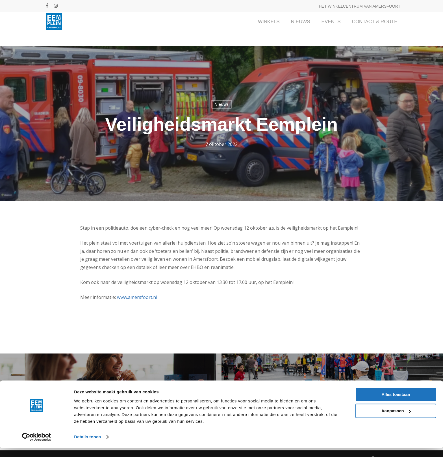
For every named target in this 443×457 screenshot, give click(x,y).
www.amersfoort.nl (136, 297)
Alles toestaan (395, 403)
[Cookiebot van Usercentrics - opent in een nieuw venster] (36, 446)
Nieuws (221, 104)
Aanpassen (396, 419)
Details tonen (87, 445)
